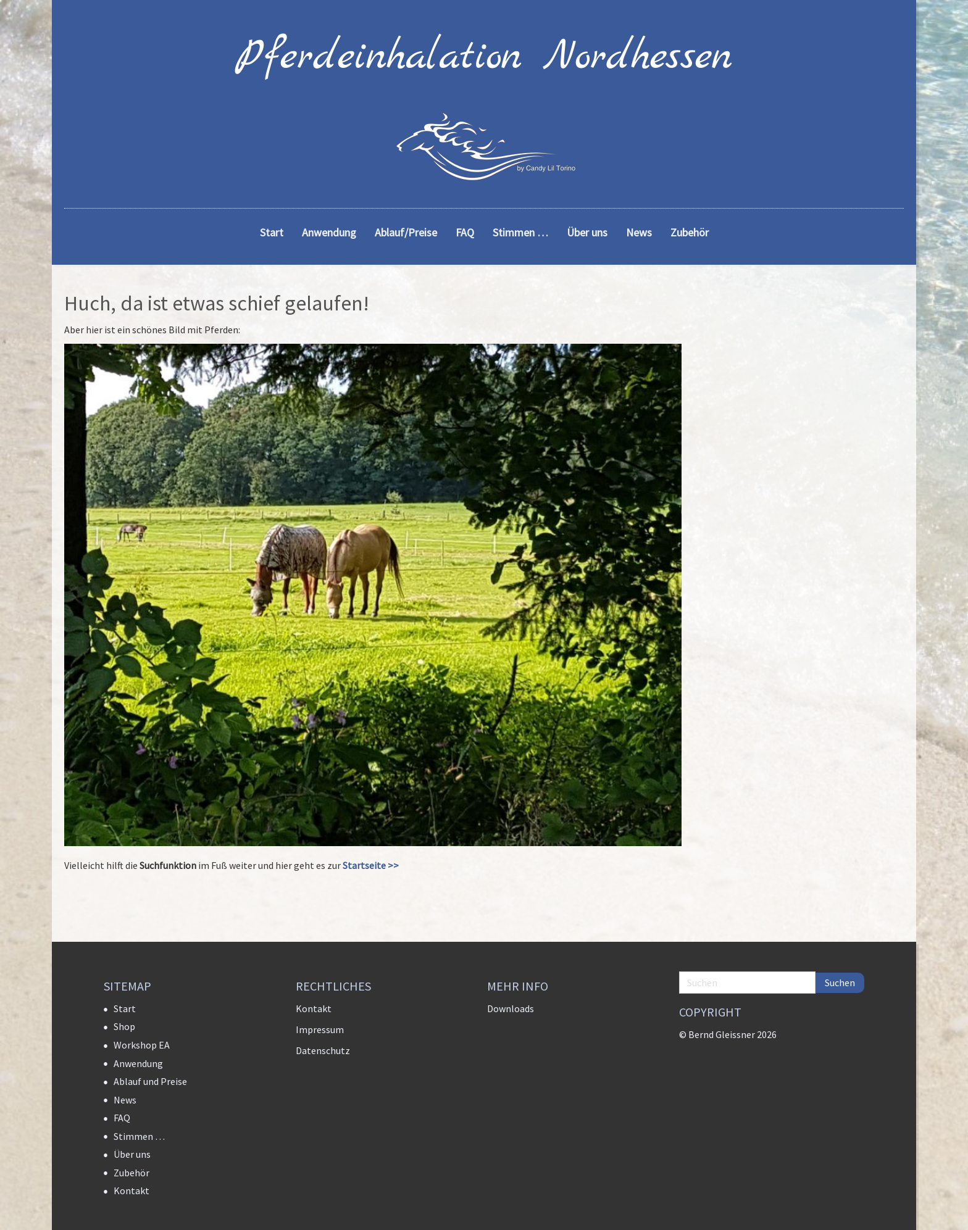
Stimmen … (139, 1136)
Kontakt (131, 1190)
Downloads (510, 1008)
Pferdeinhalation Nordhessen (484, 57)
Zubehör (131, 1172)
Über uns (132, 1154)
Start (125, 1008)
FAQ (122, 1118)
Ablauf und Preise (150, 1081)
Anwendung (138, 1063)
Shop (124, 1026)
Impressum (320, 1029)
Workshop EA (142, 1045)
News (125, 1100)
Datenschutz (323, 1050)
